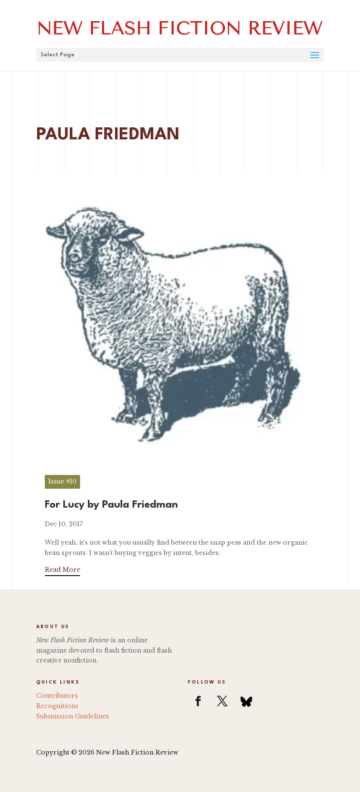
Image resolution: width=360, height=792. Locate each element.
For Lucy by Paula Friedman (111, 505)
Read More (62, 569)
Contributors (57, 696)
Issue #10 (62, 481)
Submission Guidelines (72, 716)
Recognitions (57, 706)
